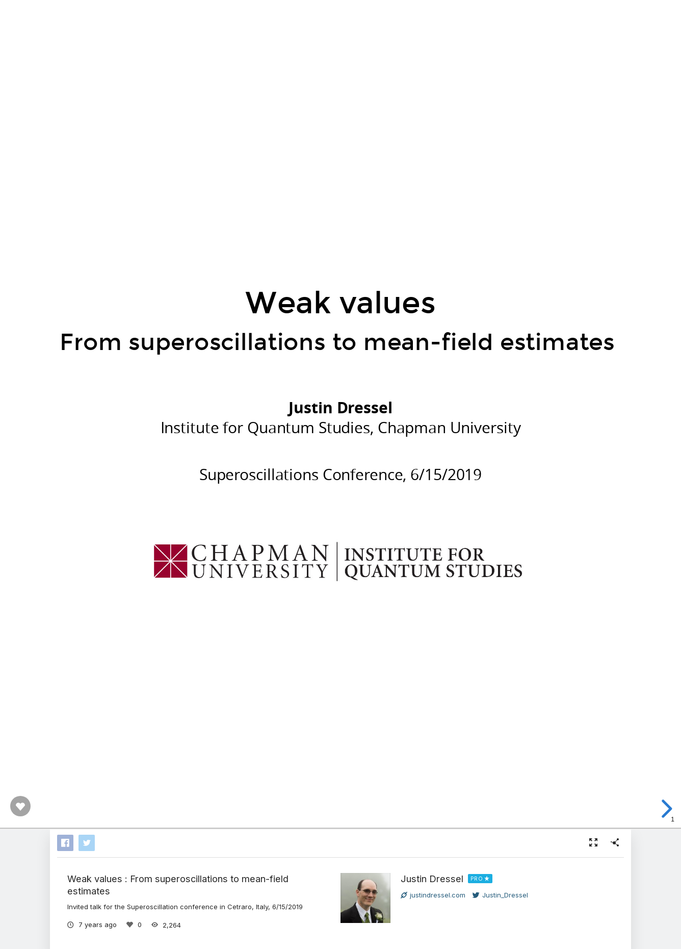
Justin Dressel (432, 878)
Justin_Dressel (500, 895)
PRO (476, 879)
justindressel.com (433, 895)
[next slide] (665, 809)
